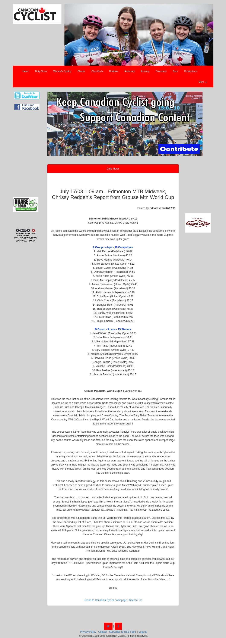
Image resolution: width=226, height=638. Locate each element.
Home (26, 71)
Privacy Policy (88, 631)
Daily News (41, 71)
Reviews (113, 71)
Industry (145, 71)
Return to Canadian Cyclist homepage (105, 600)
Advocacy (129, 71)
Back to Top (135, 600)
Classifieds (97, 71)
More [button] (202, 82)
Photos (81, 71)
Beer (175, 71)
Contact (102, 631)
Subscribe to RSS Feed (122, 631)
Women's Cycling (62, 71)
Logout (143, 631)
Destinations (190, 71)
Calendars (161, 71)
